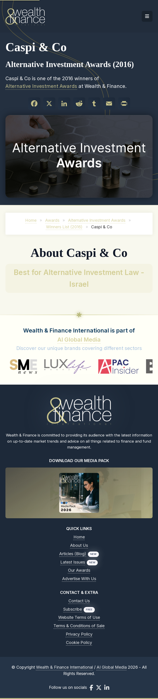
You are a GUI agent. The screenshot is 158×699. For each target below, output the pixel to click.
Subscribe (72, 609)
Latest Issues (72, 562)
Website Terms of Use (79, 617)
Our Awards (79, 570)
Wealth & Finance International (64, 667)
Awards (52, 220)
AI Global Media (79, 339)
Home (30, 220)
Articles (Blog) (72, 553)
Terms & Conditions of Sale (79, 625)
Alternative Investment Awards (41, 86)
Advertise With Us (79, 578)
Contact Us (79, 600)
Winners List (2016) (64, 226)
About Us (79, 545)
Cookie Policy (79, 642)
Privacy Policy (79, 634)
